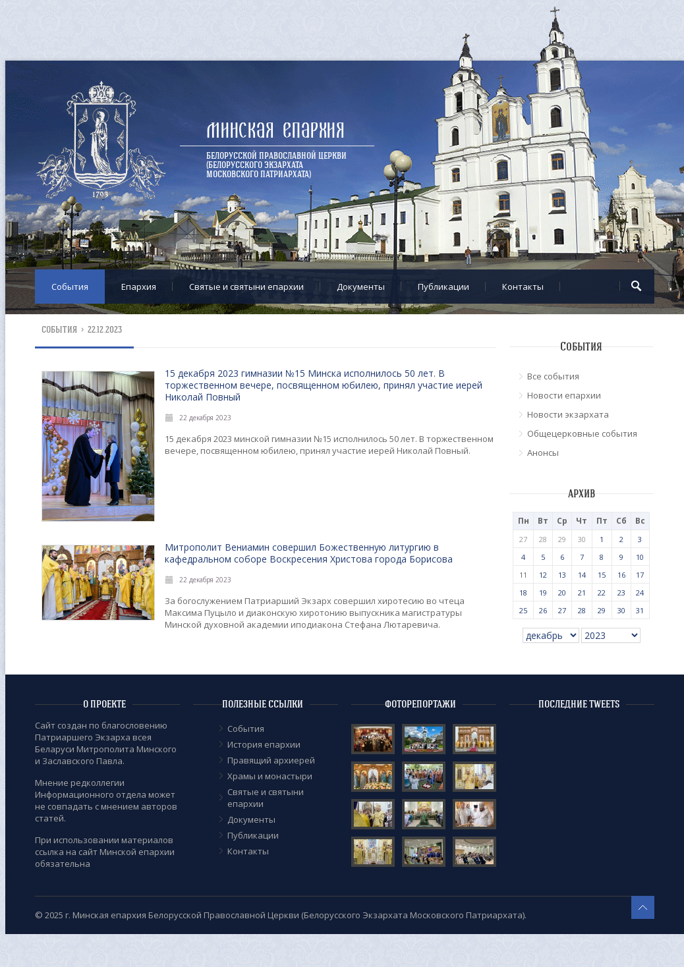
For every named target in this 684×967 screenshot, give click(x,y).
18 (523, 592)
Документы (361, 286)
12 (543, 575)
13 (562, 575)
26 (543, 610)
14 (582, 575)
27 (562, 610)
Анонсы (543, 452)
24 (640, 592)
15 (602, 575)
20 (562, 592)
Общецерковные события (582, 433)
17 (640, 575)
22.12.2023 (105, 330)
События (69, 286)
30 (621, 610)
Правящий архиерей (271, 760)
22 (602, 592)
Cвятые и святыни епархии (246, 286)
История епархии (263, 744)
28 (582, 610)
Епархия (138, 286)
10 (640, 557)
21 (582, 592)
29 (602, 610)
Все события (553, 376)
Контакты (523, 286)
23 (621, 592)
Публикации (443, 286)
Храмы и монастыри (269, 776)
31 (640, 610)
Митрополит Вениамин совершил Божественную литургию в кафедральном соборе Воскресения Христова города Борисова (309, 553)
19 (543, 592)
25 (523, 610)
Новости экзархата (568, 414)
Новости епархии (564, 395)
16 (621, 575)
